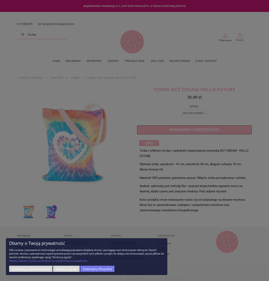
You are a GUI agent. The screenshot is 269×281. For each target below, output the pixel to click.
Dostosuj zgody (66, 269)
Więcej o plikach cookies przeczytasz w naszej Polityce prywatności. (48, 261)
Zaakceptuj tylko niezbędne (31, 269)
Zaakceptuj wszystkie (97, 269)
